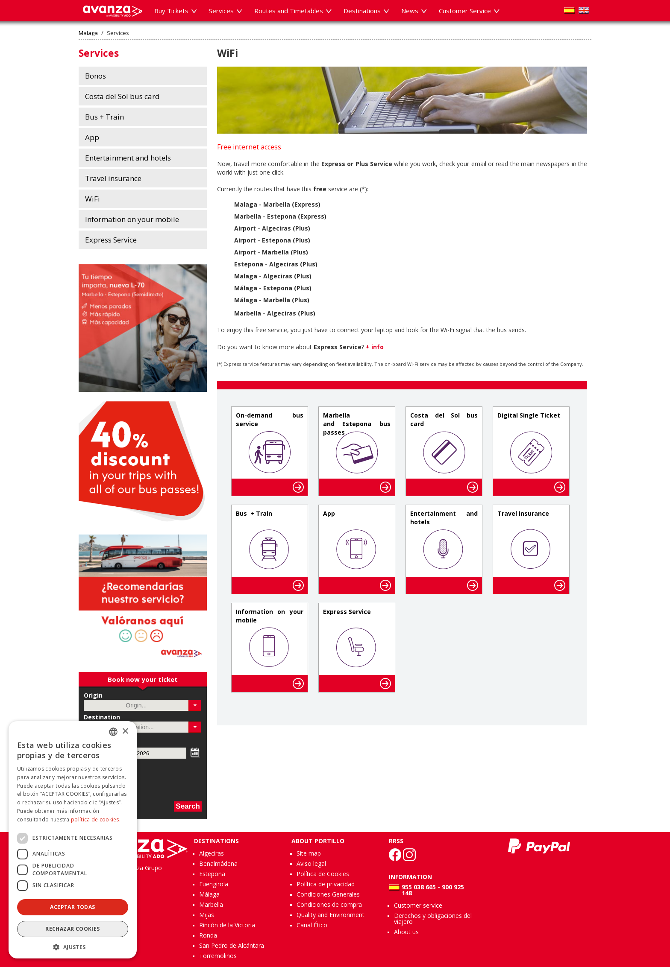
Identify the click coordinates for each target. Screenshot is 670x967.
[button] (195, 705)
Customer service (418, 905)
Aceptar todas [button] (72, 907)
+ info (375, 347)
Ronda (208, 935)
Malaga (88, 33)
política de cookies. (95, 819)
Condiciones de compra (329, 904)
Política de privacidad (326, 884)
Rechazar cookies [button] (72, 928)
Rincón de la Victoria (227, 925)
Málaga (209, 894)
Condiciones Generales (328, 894)
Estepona (212, 874)
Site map (309, 853)
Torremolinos (218, 956)
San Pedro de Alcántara (231, 945)
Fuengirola (213, 884)
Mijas (206, 915)
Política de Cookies (323, 874)
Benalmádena (218, 863)
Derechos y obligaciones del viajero (433, 918)
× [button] (125, 731)
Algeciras (211, 853)
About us (406, 932)
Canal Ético (312, 925)
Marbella (211, 904)
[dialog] (73, 839)
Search (188, 806)
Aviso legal (311, 863)
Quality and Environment (330, 915)
